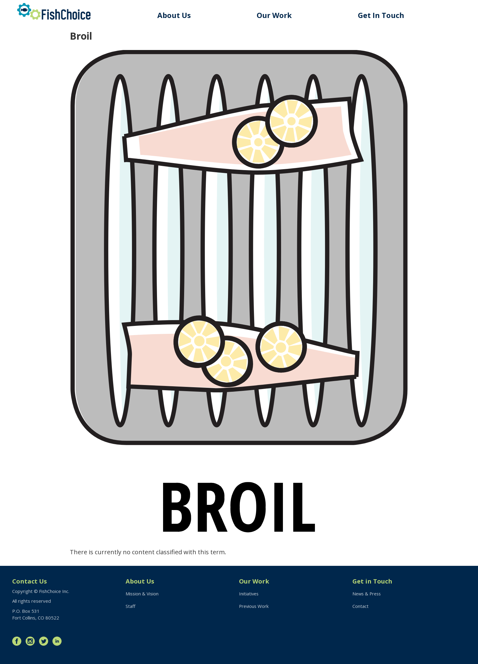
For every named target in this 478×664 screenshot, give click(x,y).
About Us (175, 15)
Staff (130, 606)
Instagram (32, 641)
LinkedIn (58, 641)
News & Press (367, 594)
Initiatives (249, 594)
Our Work (275, 15)
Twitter (45, 641)
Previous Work (254, 606)
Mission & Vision (142, 594)
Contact (360, 606)
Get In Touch (381, 15)
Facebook (18, 641)
